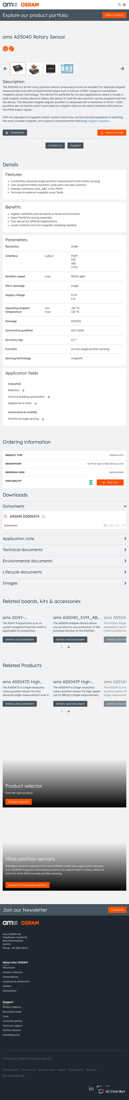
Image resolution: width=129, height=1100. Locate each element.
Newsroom (9, 967)
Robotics (13, 390)
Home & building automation (26, 396)
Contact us (55, 145)
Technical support (12, 1025)
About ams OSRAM (15, 962)
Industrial (14, 383)
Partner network (12, 1030)
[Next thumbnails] (122, 68)
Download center (12, 1011)
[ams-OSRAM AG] (21, 5)
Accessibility (9, 990)
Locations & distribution (16, 981)
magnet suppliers (98, 121)
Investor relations (13, 972)
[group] (27, 625)
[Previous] (62, 647)
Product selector (18, 801)
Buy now (110, 482)
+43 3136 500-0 (19, 947)
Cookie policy (76, 1069)
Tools (6, 1016)
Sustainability (10, 976)
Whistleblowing (11, 1034)
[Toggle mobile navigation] (124, 5)
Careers (7, 986)
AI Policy (91, 1069)
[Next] (69, 647)
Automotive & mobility (22, 412)
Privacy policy (10, 1069)
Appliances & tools (20, 403)
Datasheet (15, 132)
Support (75, 145)
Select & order (111, 132)
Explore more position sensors (27, 885)
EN (106, 525)
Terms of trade (46, 1069)
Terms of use (28, 1069)
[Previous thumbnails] (5, 68)
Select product (114, 15)
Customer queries (12, 1020)
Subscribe (117, 909)
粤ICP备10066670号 (14, 1075)
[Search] (119, 5)
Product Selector (12, 1007)
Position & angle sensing (23, 418)
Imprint (61, 1069)
